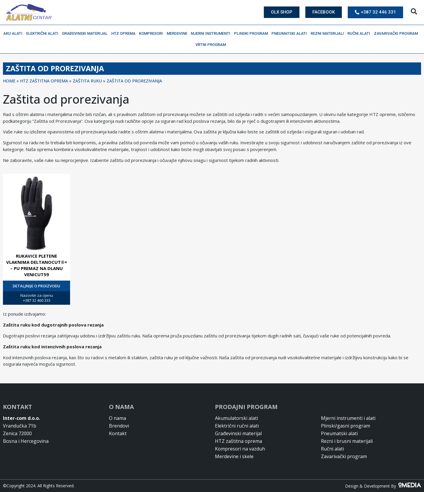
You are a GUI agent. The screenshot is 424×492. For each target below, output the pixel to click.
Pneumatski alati (290, 34)
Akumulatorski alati (236, 418)
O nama (117, 418)
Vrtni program (212, 45)
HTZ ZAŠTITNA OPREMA (44, 81)
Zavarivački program (397, 34)
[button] (414, 11)
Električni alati (43, 34)
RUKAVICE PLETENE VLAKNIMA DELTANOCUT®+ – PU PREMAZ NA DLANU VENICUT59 (36, 265)
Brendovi (119, 426)
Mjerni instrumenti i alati (348, 418)
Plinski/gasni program (345, 426)
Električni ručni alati (237, 426)
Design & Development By (383, 486)
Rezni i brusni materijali (347, 441)
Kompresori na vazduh (240, 448)
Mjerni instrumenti (212, 34)
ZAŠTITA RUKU (87, 81)
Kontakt (118, 433)
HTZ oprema (124, 34)
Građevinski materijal (86, 34)
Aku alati (14, 34)
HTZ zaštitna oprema (238, 441)
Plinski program (252, 34)
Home (9, 81)
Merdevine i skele (234, 456)
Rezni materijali (329, 34)
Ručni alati (360, 34)
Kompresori (152, 34)
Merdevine (178, 34)
